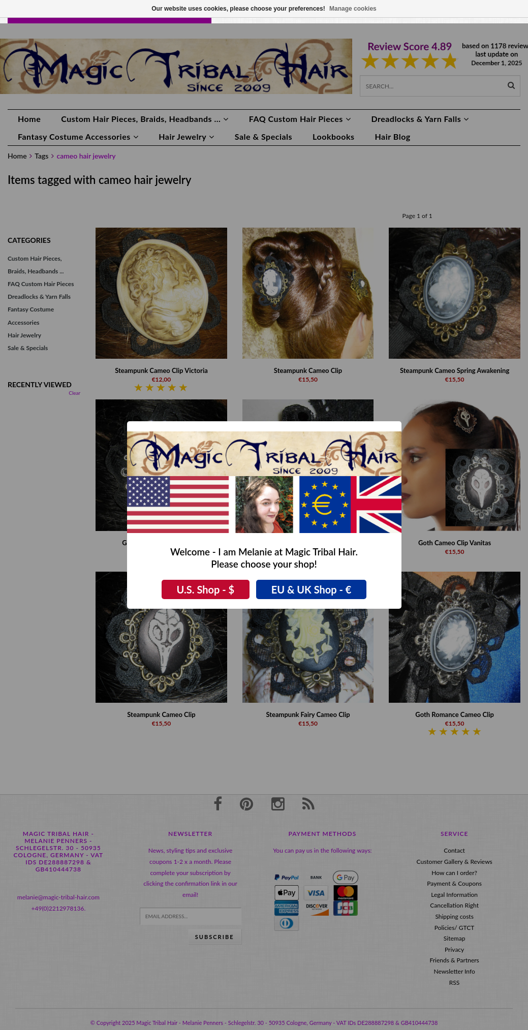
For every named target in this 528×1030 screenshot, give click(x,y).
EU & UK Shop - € (311, 589)
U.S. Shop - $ (206, 589)
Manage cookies (353, 8)
